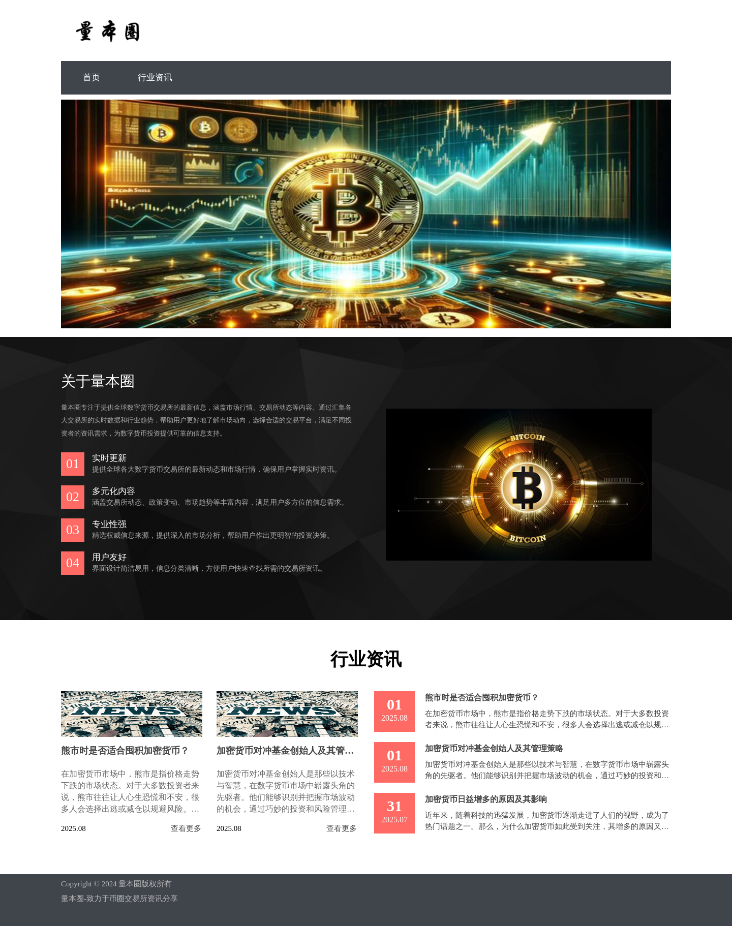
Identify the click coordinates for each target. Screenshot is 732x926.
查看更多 (186, 828)
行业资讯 (155, 77)
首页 (91, 77)
